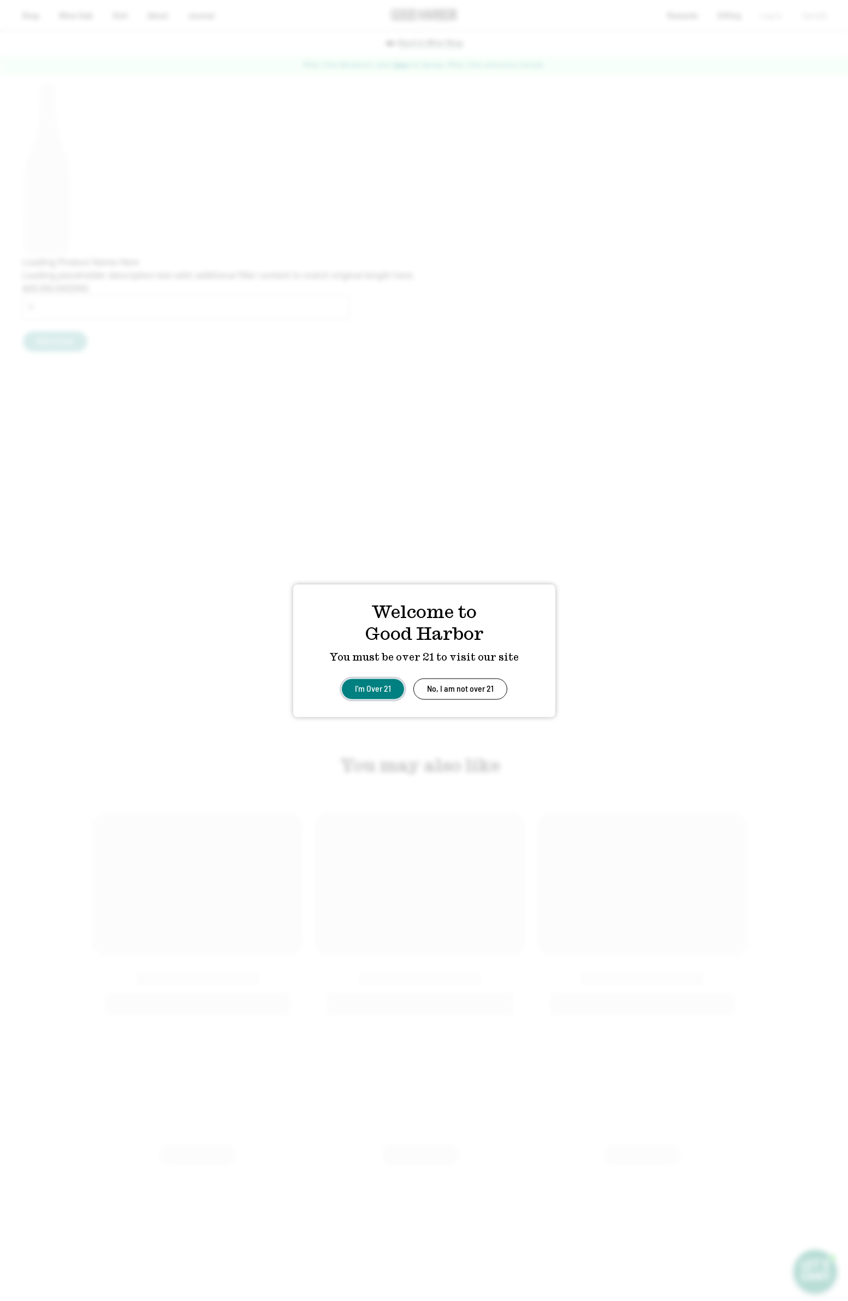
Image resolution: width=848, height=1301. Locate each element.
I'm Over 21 (373, 687)
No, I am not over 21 (460, 687)
